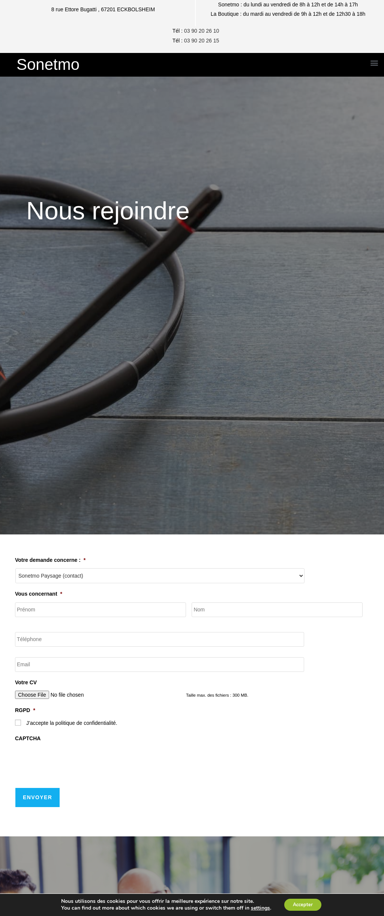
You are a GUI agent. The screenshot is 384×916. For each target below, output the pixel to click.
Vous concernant (38, 594)
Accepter (302, 904)
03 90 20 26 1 (200, 41)
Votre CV (26, 684)
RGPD (25, 711)
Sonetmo (48, 64)
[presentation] (72, 762)
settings (257, 907)
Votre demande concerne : (50, 560)
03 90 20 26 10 (201, 31)
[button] (374, 63)
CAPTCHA (27, 739)
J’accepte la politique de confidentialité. (71, 724)
